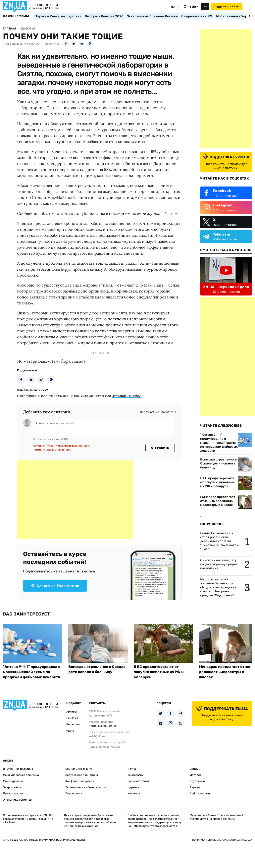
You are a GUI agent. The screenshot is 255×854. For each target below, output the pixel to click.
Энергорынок (12, 787)
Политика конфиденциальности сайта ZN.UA (222, 839)
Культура (134, 793)
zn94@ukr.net (97, 736)
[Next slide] (249, 16)
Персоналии (73, 793)
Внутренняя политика (18, 769)
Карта (70, 730)
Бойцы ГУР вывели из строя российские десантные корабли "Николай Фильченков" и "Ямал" (219, 541)
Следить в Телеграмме (54, 586)
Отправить (160, 448)
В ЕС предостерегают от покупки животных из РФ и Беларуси (217, 482)
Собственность (200, 793)
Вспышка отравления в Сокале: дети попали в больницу (218, 463)
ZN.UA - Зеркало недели (226, 287)
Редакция (73, 724)
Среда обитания (138, 781)
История (195, 775)
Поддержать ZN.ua (226, 6)
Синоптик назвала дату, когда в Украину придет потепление (218, 564)
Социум (195, 769)
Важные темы (16, 16)
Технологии (136, 775)
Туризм (195, 787)
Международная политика (21, 775)
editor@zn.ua (111, 746)
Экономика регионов (17, 799)
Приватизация (13, 793)
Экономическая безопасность (85, 787)
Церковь (133, 787)
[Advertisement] (75, 499)
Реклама (72, 718)
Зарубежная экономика (81, 775)
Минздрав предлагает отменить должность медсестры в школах (217, 501)
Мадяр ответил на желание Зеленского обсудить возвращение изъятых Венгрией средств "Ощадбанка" (218, 587)
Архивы (71, 711)
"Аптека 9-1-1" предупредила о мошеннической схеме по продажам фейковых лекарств (219, 443)
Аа (205, 6)
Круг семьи (197, 781)
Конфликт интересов (79, 781)
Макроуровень (13, 781)
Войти (193, 6)
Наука (132, 769)
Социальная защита (78, 769)
